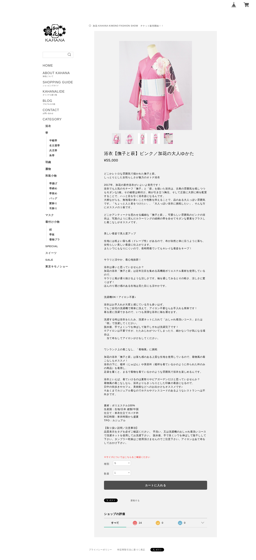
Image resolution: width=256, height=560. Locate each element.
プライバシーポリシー (100, 549)
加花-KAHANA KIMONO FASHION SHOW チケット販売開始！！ (128, 26)
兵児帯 (53, 150)
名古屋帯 (54, 145)
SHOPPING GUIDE (70, 83)
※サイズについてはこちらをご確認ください (127, 457)
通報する (135, 500)
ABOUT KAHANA (70, 74)
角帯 (52, 155)
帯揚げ (53, 183)
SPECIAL (51, 246)
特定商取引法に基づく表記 (131, 549)
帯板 (52, 234)
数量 (106, 473)
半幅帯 (53, 140)
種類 (106, 463)
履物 (48, 168)
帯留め (53, 193)
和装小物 (51, 175)
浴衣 (48, 125)
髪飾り (53, 203)
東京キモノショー (56, 266)
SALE (49, 259)
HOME (48, 65)
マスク (49, 215)
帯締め (53, 188)
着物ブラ (54, 239)
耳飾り (53, 208)
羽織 (48, 162)
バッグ (53, 198)
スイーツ (51, 252)
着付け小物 (52, 221)
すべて (115, 522)
